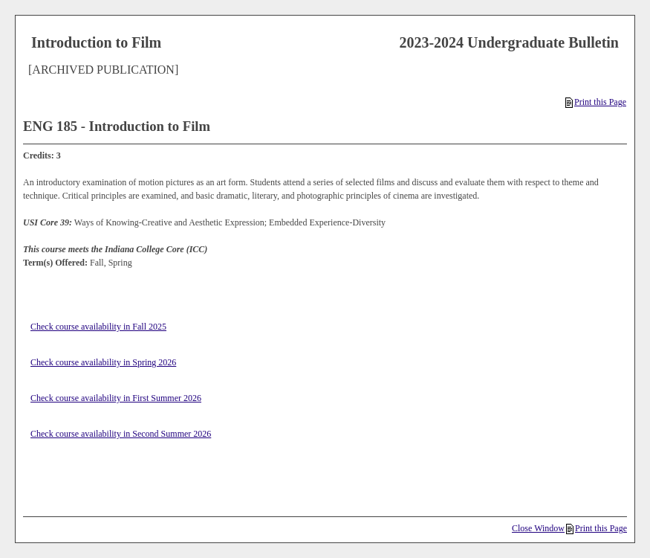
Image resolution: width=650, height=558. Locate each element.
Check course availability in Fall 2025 (98, 326)
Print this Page (595, 102)
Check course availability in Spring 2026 (103, 362)
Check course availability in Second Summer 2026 (120, 434)
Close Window (538, 528)
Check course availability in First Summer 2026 (115, 398)
